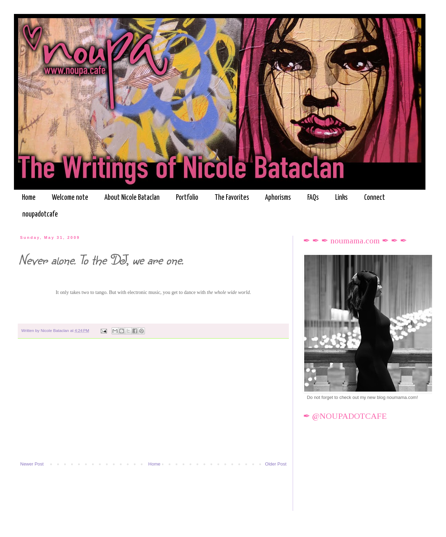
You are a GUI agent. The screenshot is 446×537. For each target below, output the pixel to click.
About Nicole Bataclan (132, 197)
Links (341, 197)
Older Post (275, 464)
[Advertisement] (153, 403)
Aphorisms (278, 197)
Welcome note (70, 197)
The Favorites (232, 197)
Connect (374, 197)
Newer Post (32, 464)
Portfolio (187, 197)
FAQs (313, 197)
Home (29, 197)
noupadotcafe (40, 214)
